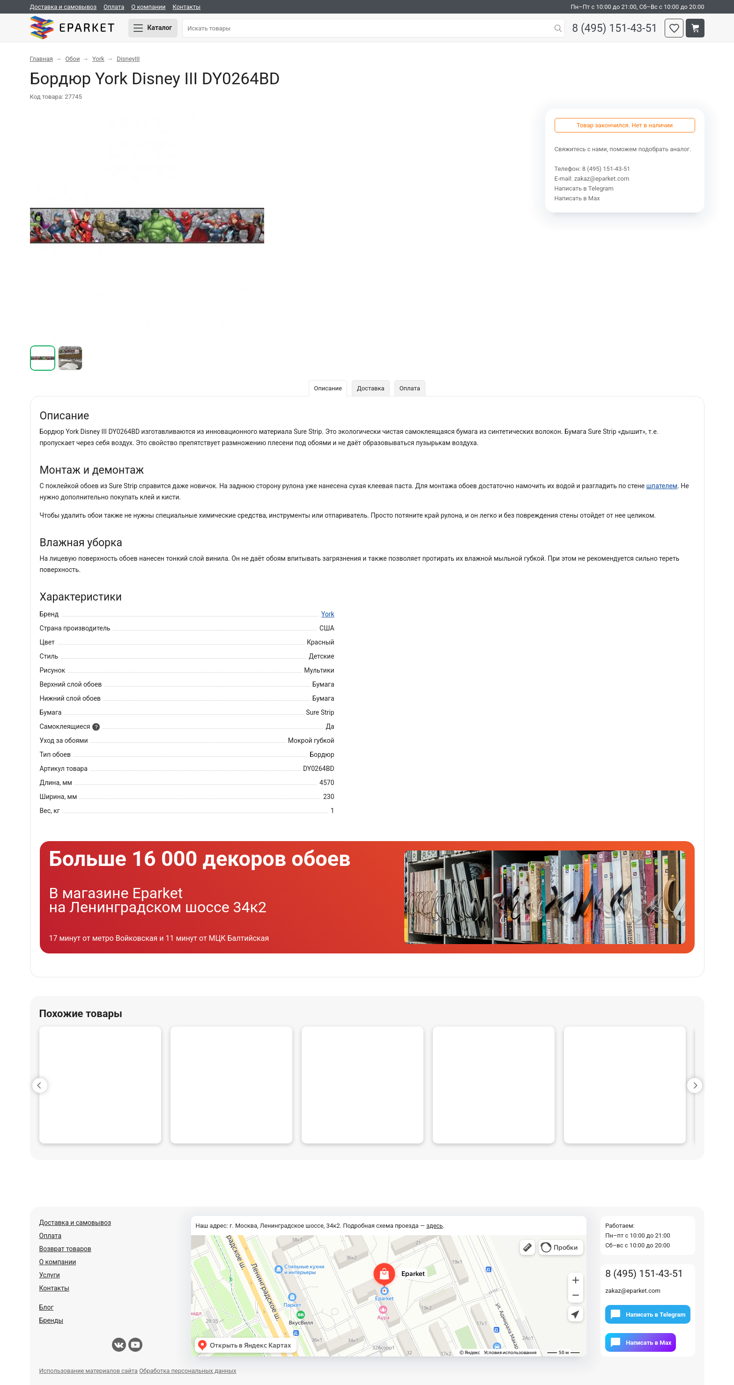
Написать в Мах (577, 198)
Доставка (371, 388)
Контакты (186, 6)
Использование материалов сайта (88, 1370)
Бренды (51, 1320)
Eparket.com (72, 28)
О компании (148, 6)
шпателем (661, 486)
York (327, 614)
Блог (46, 1307)
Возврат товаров (65, 1249)
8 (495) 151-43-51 (614, 28)
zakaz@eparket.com (602, 178)
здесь (434, 1225)
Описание (328, 388)
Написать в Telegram (584, 188)
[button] (39, 1085)
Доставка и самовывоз (63, 6)
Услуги (49, 1275)
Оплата (114, 6)
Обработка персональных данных (187, 1370)
